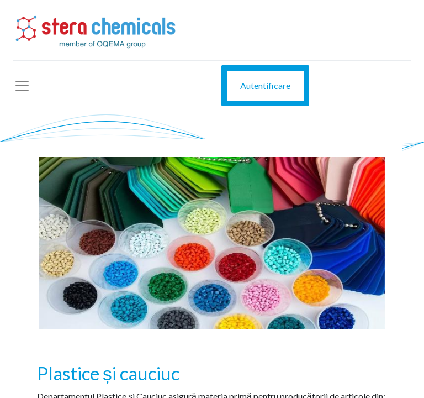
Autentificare (265, 85)
